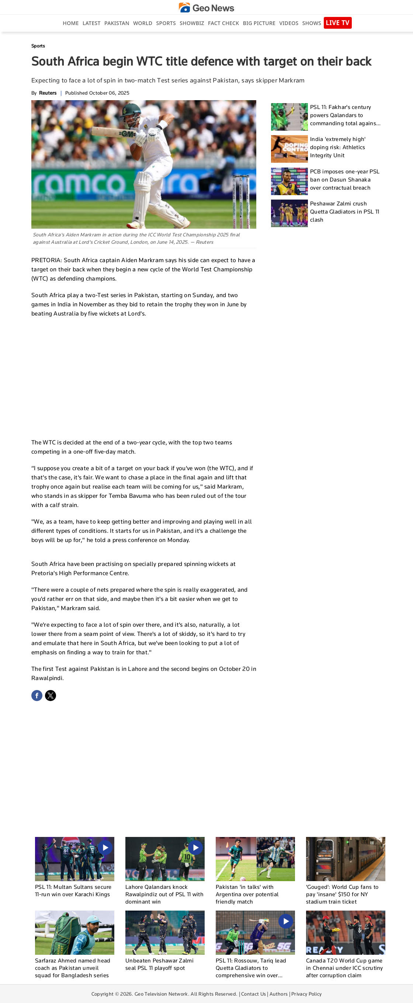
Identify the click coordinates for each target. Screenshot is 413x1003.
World (142, 23)
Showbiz (192, 23)
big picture (259, 23)
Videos (288, 23)
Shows (311, 23)
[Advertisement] (144, 377)
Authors (279, 994)
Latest (92, 23)
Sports (166, 23)
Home (71, 23)
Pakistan (116, 23)
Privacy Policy (306, 994)
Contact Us (253, 994)
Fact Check (223, 23)
